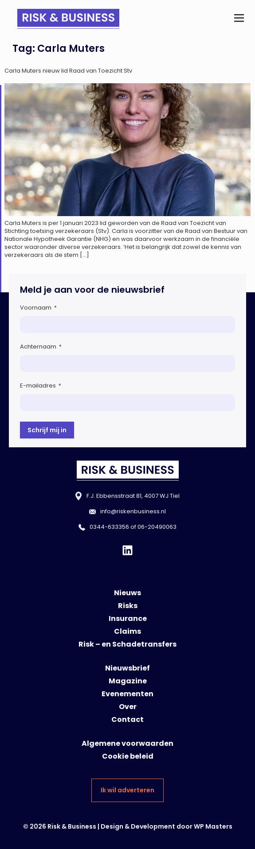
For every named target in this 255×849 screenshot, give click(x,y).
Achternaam (41, 346)
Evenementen (127, 694)
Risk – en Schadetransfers (127, 644)
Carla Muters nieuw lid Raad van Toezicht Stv (68, 70)
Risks (127, 606)
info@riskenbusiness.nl (133, 511)
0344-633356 (109, 527)
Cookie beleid (127, 756)
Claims (127, 631)
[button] (238, 19)
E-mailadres (40, 385)
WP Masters (213, 826)
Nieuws (127, 593)
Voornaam (38, 307)
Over (128, 707)
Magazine (128, 681)
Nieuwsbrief (127, 668)
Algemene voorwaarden (127, 743)
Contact (127, 719)
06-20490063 (157, 527)
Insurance (128, 618)
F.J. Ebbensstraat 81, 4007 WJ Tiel (133, 496)
